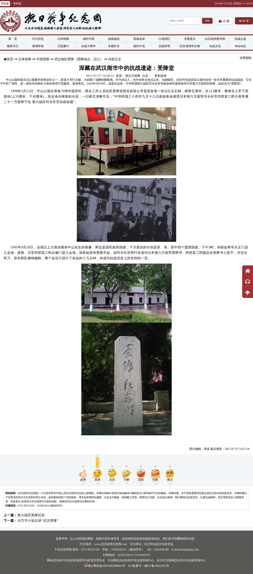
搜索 (207, 20)
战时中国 (88, 38)
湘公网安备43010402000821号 (104, 565)
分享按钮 (245, 57)
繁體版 (17, 3)
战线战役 (114, 38)
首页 (10, 59)
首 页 (12, 38)
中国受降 (42, 59)
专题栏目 (114, 46)
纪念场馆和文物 (190, 46)
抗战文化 (215, 46)
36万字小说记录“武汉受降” (38, 520)
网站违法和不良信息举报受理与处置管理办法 (76, 560)
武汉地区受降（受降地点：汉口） (78, 59)
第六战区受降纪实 (31, 515)
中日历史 (38, 38)
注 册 (225, 21)
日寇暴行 (63, 46)
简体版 (5, 3)
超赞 (83, 481)
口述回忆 (164, 38)
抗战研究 (164, 46)
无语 (112, 481)
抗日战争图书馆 (215, 38)
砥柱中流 (139, 46)
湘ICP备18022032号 (156, 565)
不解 (126, 481)
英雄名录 (139, 38)
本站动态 (240, 46)
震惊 (141, 481)
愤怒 (155, 481)
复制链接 (161, 75)
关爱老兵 (190, 38)
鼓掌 (97, 481)
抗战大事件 (88, 46)
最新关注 (12, 46)
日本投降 (63, 38)
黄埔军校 (38, 46)
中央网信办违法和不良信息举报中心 (131, 560)
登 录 (245, 20)
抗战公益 (240, 38)
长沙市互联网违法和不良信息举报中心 (181, 560)
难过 (170, 481)
